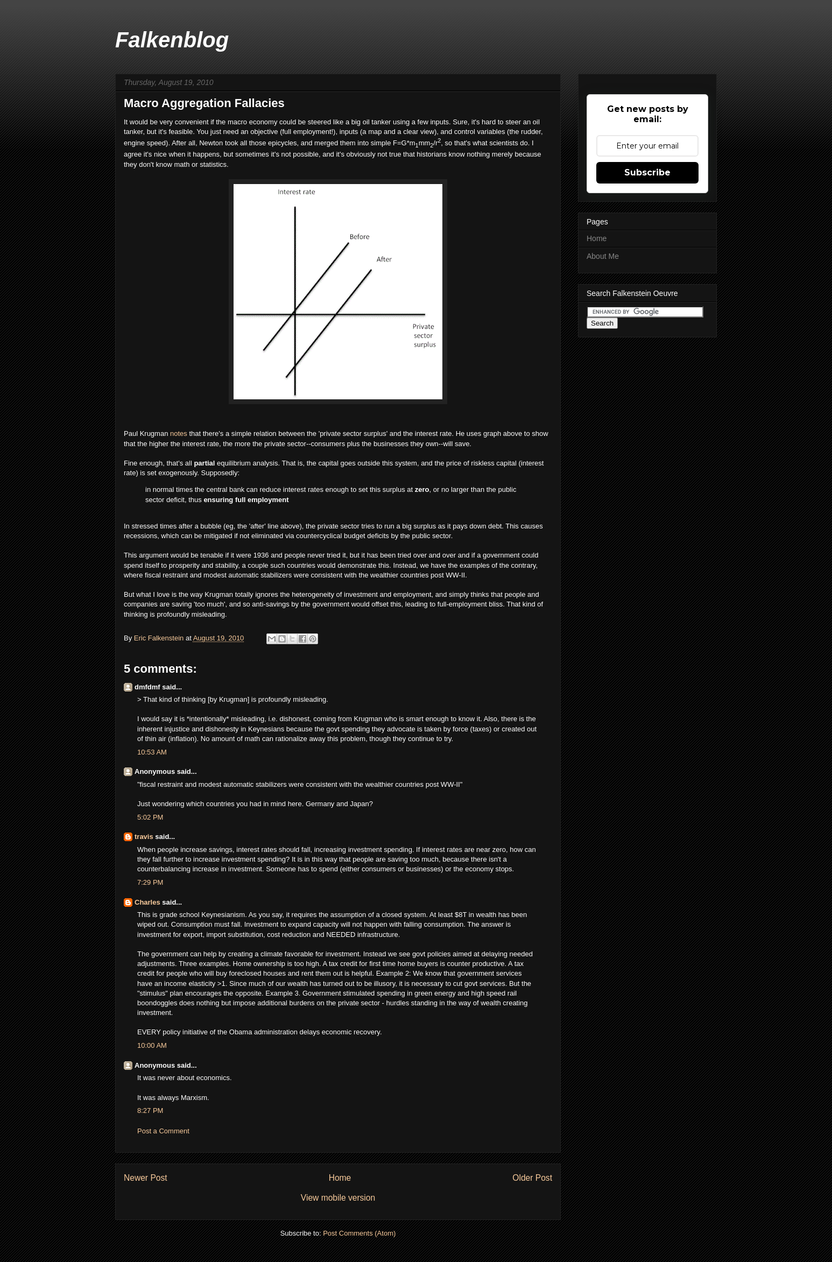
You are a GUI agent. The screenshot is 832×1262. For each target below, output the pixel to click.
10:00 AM (152, 1045)
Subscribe (647, 172)
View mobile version (338, 1197)
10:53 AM (152, 752)
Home (340, 1177)
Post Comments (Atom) (359, 1233)
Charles (147, 902)
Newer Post (145, 1177)
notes (179, 433)
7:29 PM (150, 882)
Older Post (532, 1177)
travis (144, 837)
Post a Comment (163, 1131)
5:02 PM (150, 817)
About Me (603, 256)
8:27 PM (150, 1110)
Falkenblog (172, 40)
